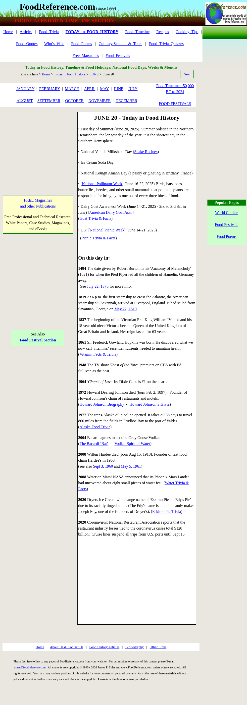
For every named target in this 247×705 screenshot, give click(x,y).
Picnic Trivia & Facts (98, 238)
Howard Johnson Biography (102, 404)
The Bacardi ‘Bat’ (94, 443)
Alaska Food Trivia (95, 427)
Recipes (162, 32)
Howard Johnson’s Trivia (150, 404)
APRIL (90, 89)
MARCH (72, 89)
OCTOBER (74, 101)
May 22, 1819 (125, 309)
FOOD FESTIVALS (175, 104)
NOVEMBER (99, 101)
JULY (133, 89)
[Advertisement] (38, 143)
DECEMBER (126, 101)
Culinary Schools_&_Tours (120, 44)
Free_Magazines (86, 56)
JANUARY (25, 89)
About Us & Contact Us (66, 647)
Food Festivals (226, 224)
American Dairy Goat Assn (110, 212)
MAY (104, 89)
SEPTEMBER (48, 101)
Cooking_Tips (187, 32)
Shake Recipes (146, 152)
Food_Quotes (27, 44)
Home (8, 32)
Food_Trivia (49, 32)
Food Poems (227, 236)
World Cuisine (226, 213)
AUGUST (24, 101)
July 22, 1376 (97, 286)
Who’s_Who (54, 44)
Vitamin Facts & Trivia (98, 354)
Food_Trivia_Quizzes (166, 44)
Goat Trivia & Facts (95, 218)
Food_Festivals (118, 56)
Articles (26, 32)
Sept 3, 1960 (103, 466)
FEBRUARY (49, 89)
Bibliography (134, 647)
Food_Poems (81, 44)
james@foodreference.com (29, 667)
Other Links (158, 647)
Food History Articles (104, 647)
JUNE (94, 74)
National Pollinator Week (102, 184)
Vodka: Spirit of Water (132, 443)
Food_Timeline (137, 32)
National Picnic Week (107, 230)
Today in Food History (70, 74)
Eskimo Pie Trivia (166, 511)
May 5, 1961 (131, 466)
